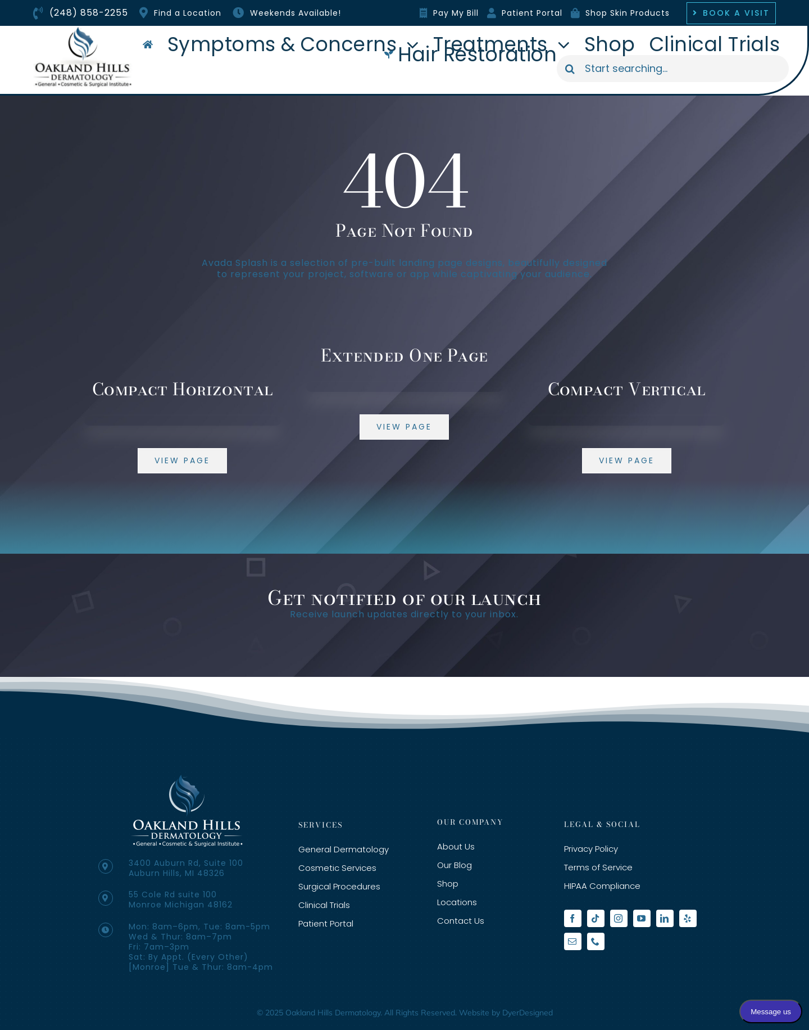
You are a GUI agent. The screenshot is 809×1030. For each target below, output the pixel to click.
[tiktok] (596, 918)
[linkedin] (665, 918)
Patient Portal (532, 13)
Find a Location (187, 13)
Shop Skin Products (627, 13)
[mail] (572, 941)
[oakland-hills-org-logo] (83, 30)
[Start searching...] (672, 69)
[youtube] (642, 918)
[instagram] (619, 918)
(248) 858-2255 (88, 12)
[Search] (570, 69)
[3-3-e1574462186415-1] (186, 778)
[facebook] (572, 918)
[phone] (596, 941)
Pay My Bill (456, 13)
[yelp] (688, 918)
